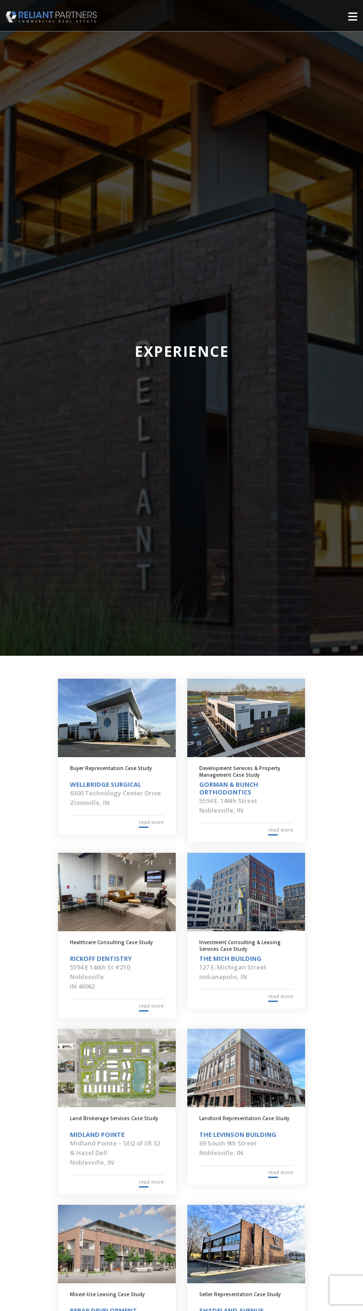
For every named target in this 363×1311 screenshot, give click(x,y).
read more (151, 822)
